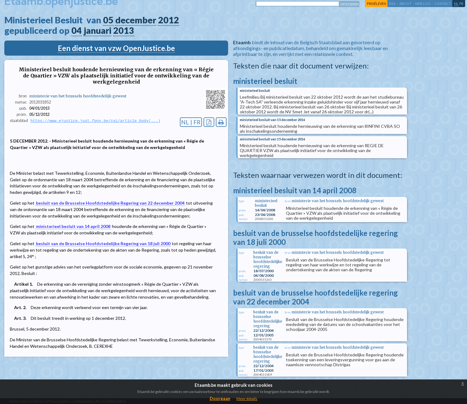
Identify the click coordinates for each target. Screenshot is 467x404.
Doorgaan (220, 398)
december (135, 20)
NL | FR (191, 122)
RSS (392, 4)
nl (456, 4)
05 (108, 20)
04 (76, 30)
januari (97, 30)
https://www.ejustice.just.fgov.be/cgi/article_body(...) (95, 121)
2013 (123, 30)
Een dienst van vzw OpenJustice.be (116, 48)
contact (442, 4)
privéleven (376, 4)
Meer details (246, 398)
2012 (168, 20)
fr (461, 4)
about (405, 4)
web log (423, 4)
